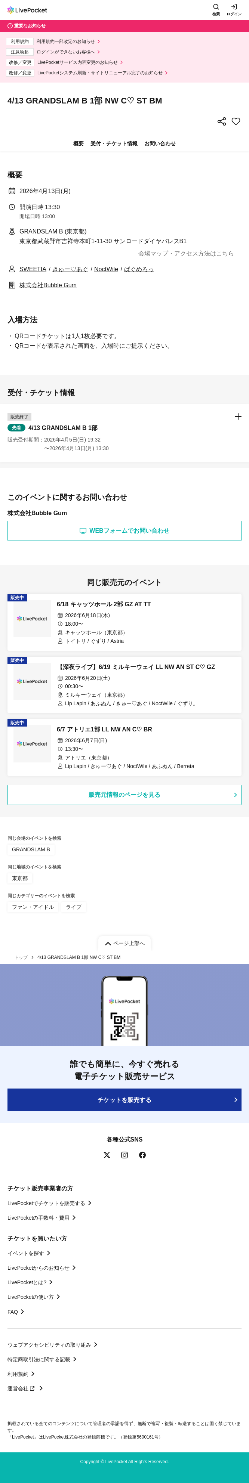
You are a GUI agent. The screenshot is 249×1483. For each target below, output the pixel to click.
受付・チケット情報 (114, 143)
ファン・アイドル (33, 907)
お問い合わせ (160, 143)
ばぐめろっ (139, 269)
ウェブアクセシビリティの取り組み (49, 1345)
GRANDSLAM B (31, 849)
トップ (21, 957)
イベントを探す (25, 1253)
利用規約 (17, 1374)
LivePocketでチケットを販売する (46, 1203)
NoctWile (106, 269)
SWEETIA (32, 269)
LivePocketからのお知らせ (38, 1268)
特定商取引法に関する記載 (38, 1359)
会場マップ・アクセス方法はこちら (186, 253)
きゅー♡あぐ (70, 269)
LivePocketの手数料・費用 (38, 1218)
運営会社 (22, 1388)
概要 (78, 143)
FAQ (12, 1312)
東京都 (20, 878)
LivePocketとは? (26, 1282)
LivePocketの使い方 (30, 1297)
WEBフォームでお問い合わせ (124, 530)
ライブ (74, 907)
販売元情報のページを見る (124, 795)
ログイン (234, 14)
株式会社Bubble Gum (48, 285)
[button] (124, 433)
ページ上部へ (129, 943)
